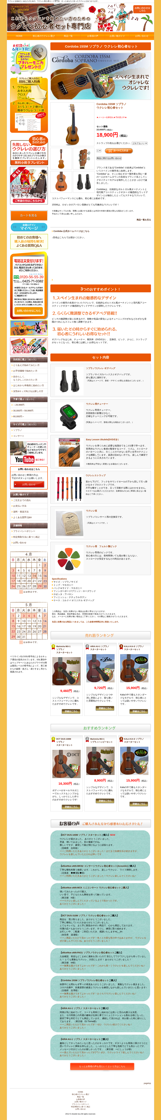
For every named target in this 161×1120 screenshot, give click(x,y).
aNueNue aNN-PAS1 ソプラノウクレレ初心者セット (88, 952)
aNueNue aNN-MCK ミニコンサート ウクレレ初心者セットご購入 (95, 887)
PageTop (147, 1083)
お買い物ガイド (117, 36)
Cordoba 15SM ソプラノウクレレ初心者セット (85, 980)
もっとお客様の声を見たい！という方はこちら (102, 1066)
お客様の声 (92, 36)
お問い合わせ (141, 36)
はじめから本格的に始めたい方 (28, 385)
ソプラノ (17, 430)
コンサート (18, 436)
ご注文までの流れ (22, 500)
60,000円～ (18, 416)
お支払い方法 (19, 506)
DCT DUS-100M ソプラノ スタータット (81, 835)
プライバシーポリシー (24, 531)
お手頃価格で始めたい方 (25, 371)
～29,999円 (18, 405)
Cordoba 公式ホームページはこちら (71, 231)
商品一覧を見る (144, 220)
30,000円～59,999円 (23, 410)
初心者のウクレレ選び (44, 36)
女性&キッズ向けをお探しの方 (28, 391)
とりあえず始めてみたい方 (26, 365)
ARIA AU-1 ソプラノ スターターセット (81, 1008)
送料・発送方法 (21, 511)
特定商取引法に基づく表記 (26, 537)
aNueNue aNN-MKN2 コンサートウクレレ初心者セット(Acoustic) (95, 866)
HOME (19, 36)
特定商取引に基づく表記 (80, 1107)
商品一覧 (68, 36)
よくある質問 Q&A (22, 517)
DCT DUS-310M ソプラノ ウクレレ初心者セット (86, 915)
